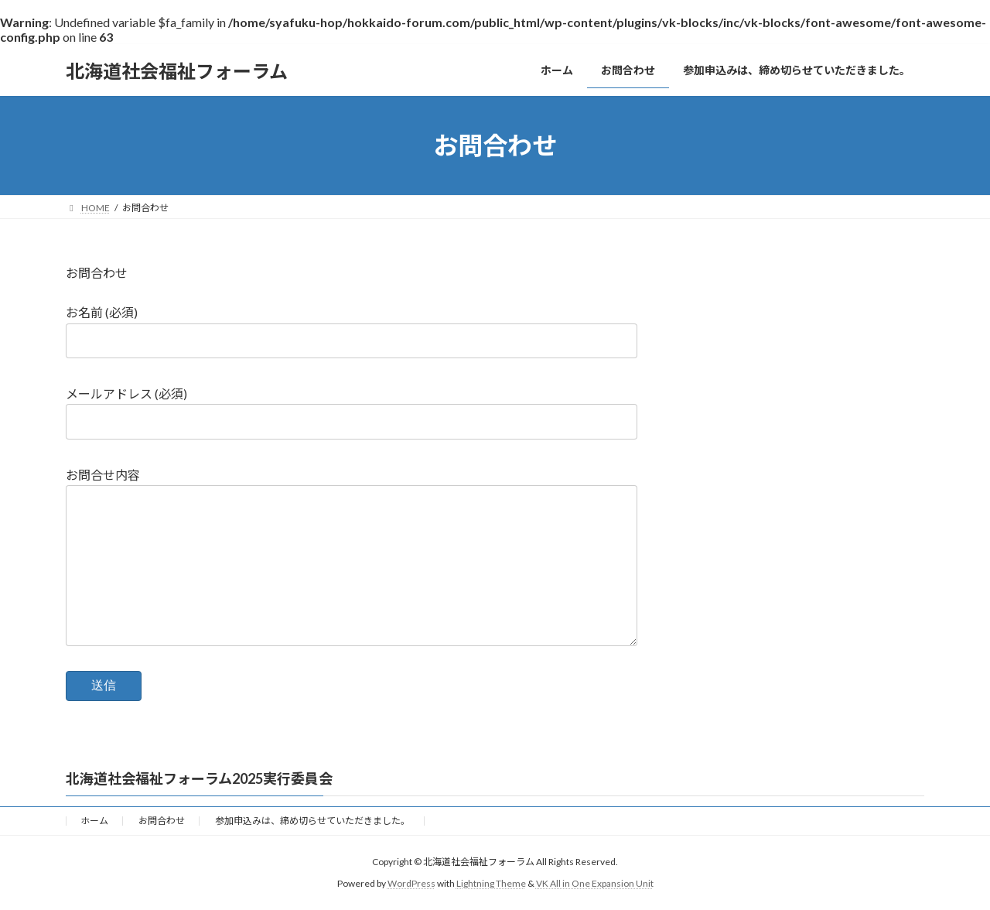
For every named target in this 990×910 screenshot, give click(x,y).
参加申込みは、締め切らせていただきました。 (312, 820)
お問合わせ (97, 272)
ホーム (94, 820)
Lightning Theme (491, 883)
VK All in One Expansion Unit (595, 883)
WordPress (411, 883)
